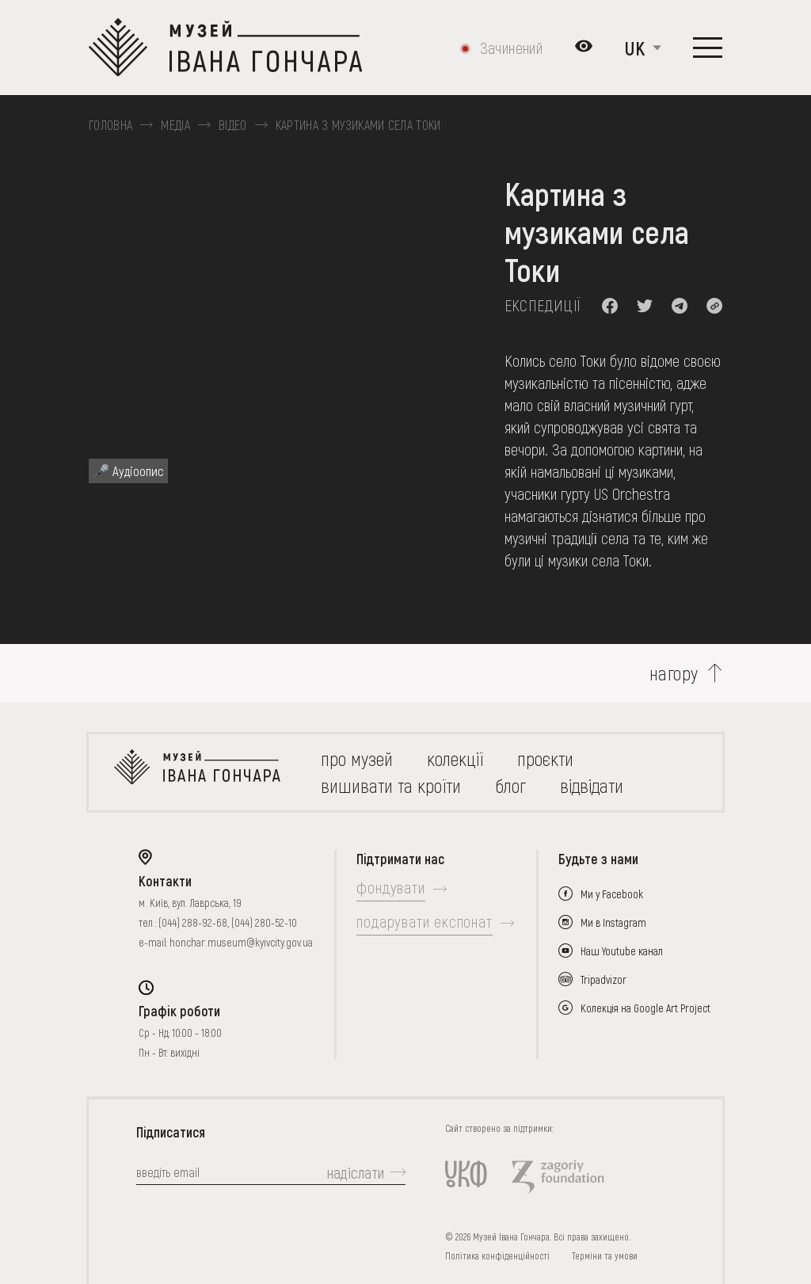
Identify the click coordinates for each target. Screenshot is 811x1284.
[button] (609, 306)
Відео (233, 125)
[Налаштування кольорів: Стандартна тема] (583, 47)
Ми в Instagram (613, 922)
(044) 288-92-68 (192, 922)
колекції (455, 758)
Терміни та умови (605, 1255)
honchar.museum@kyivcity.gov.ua (241, 942)
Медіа (175, 125)
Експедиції (542, 304)
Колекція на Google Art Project (645, 1008)
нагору (674, 673)
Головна (110, 125)
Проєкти (545, 758)
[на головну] (197, 772)
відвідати (591, 785)
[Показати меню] (707, 47)
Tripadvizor (603, 979)
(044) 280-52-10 (264, 922)
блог (510, 785)
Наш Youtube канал (622, 951)
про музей (357, 758)
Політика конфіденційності (497, 1255)
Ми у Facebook (612, 894)
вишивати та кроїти (391, 785)
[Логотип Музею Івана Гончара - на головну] (225, 47)
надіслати (355, 1172)
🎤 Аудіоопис (128, 470)
